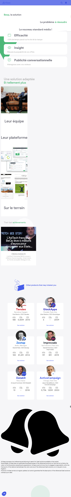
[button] (21, 311)
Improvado (50, 342)
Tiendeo (21, 309)
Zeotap (20, 342)
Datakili (21, 378)
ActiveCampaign (50, 378)
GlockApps (50, 309)
